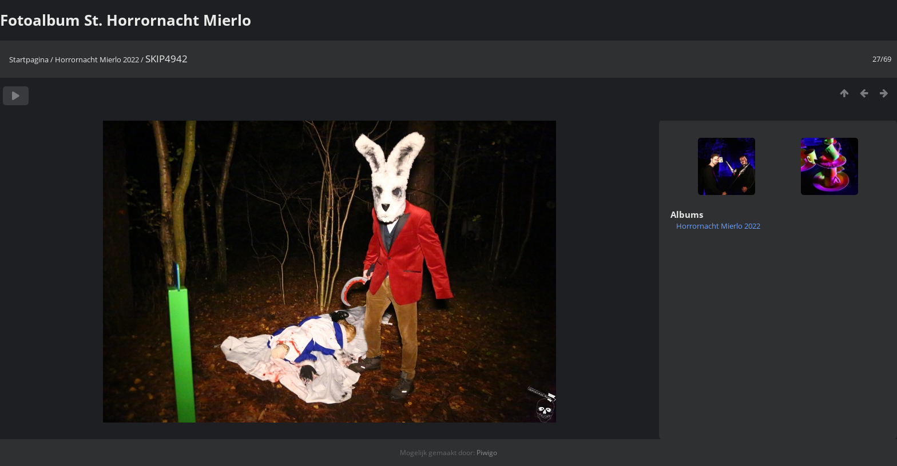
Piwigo (487, 452)
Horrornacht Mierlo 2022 (97, 59)
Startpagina (29, 59)
